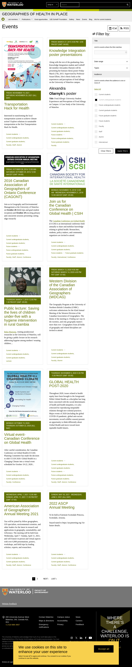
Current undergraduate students (110, 100)
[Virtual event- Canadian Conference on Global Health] (22, 395)
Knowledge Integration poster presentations (67, 53)
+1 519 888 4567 (13, 625)
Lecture (8, 361)
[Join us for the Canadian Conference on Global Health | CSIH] (67, 170)
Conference (27, 257)
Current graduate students (108, 110)
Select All (97, 89)
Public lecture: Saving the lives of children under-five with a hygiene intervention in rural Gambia (21, 316)
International (103, 142)
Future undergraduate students (109, 105)
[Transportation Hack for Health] (22, 64)
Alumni (101, 137)
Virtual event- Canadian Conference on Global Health (21, 438)
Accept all (103, 649)
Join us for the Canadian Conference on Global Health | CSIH (66, 207)
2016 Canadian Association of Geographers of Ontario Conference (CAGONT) (20, 189)
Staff (100, 132)
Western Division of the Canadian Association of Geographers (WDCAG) (62, 289)
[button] (109, 4)
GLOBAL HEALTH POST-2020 (64, 384)
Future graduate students (107, 116)
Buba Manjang (10, 332)
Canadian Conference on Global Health (69, 221)
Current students (104, 94)
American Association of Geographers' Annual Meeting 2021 (21, 510)
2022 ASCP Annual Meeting (61, 505)
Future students (104, 121)
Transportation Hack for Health (16, 106)
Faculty (101, 126)
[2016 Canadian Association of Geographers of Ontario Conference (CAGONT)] (22, 160)
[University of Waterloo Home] (12, 4)
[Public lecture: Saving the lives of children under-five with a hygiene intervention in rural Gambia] (22, 281)
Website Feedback (9, 604)
